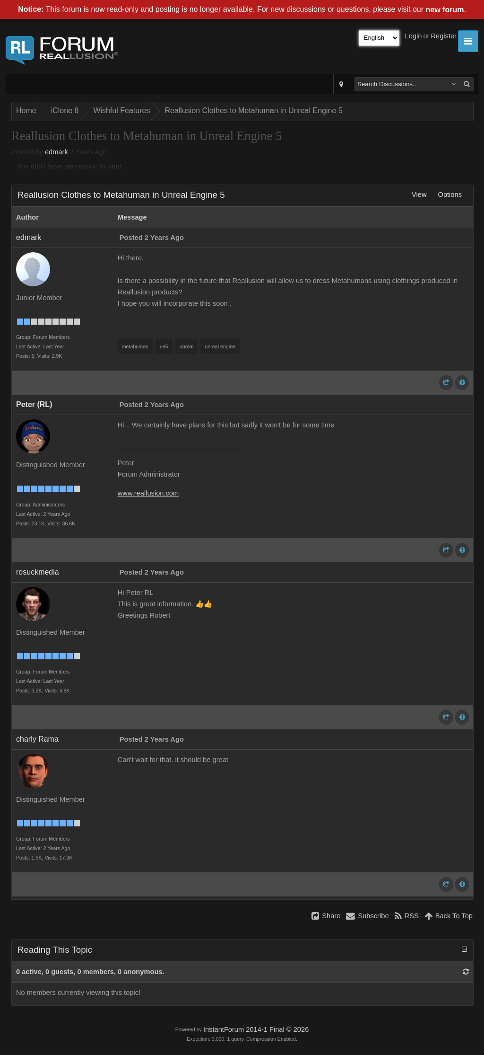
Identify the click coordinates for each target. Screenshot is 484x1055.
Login (413, 36)
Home (26, 110)
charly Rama (37, 739)
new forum (445, 10)
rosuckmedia (37, 572)
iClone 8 (65, 110)
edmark (56, 152)
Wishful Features (121, 110)
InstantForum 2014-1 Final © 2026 (256, 1029)
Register (444, 36)
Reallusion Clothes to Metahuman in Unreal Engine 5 (253, 110)
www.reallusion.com (148, 493)
